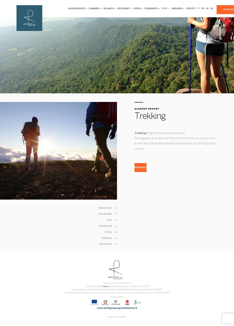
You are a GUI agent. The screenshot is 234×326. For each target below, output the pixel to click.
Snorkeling (105, 226)
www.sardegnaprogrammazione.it (117, 308)
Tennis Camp (105, 208)
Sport (165, 8)
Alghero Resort (77, 8)
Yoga (109, 220)
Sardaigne (178, 8)
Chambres (95, 8)
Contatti (191, 8)
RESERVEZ (140, 167)
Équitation (106, 244)
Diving (108, 232)
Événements (152, 8)
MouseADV (121, 317)
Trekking (107, 238)
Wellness (109, 8)
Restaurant (124, 8)
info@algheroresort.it (85, 290)
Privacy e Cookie (117, 297)
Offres (138, 8)
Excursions (105, 214)
